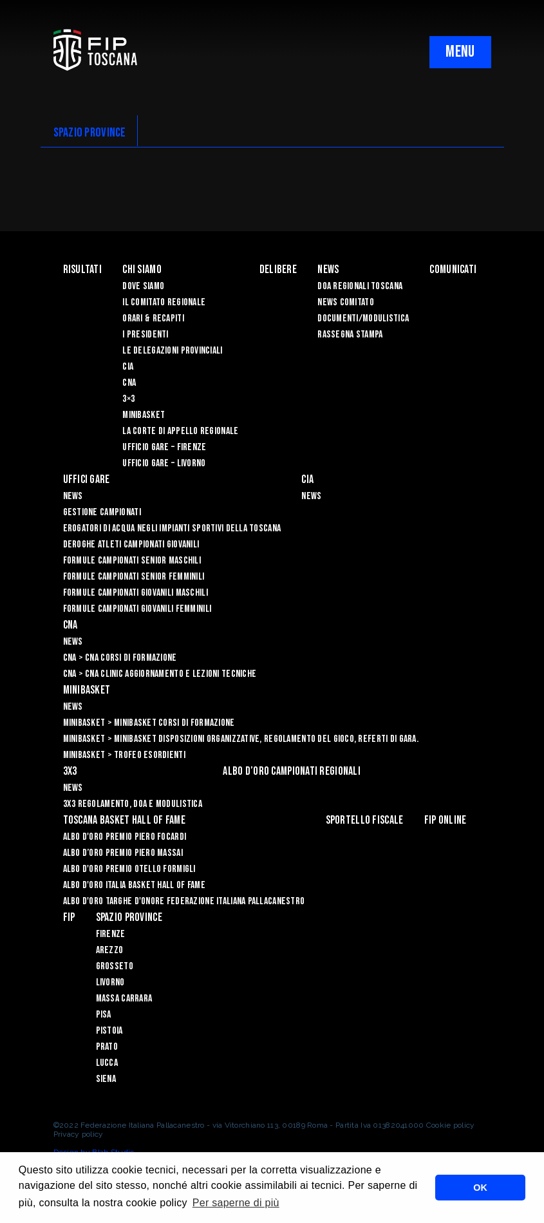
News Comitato (345, 302)
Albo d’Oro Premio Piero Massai (123, 853)
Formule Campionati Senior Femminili (134, 577)
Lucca (107, 1063)
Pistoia (109, 1031)
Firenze (111, 934)
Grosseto (114, 966)
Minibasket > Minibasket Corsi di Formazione (149, 723)
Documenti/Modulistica (363, 318)
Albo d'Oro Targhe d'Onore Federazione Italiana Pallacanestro (184, 901)
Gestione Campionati (102, 512)
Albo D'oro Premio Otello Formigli (129, 869)
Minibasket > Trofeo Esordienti (124, 755)
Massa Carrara (124, 998)
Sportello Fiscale (365, 820)
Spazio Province (129, 917)
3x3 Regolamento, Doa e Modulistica (133, 804)
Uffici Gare (86, 479)
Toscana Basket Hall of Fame (124, 820)
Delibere (278, 269)
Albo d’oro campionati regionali (292, 771)
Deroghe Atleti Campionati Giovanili (131, 544)
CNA (129, 383)
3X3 (70, 771)
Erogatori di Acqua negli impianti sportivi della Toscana (172, 528)
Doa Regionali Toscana (359, 286)
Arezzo (110, 950)
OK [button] (480, 1187)
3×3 (128, 399)
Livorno (110, 982)
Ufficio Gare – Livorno (163, 463)
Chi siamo (142, 269)
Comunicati (452, 269)
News (328, 269)
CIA (127, 367)
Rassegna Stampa (349, 334)
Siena (106, 1079)
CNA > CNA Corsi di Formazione (120, 658)
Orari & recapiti (152, 318)
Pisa (103, 1015)
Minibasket (143, 415)
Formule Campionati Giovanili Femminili (137, 609)
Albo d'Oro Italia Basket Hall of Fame (134, 885)
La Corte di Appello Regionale (180, 431)
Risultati (82, 269)
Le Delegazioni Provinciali (172, 351)
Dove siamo (143, 286)
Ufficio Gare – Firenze (164, 447)
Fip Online (445, 820)
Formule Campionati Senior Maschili (132, 561)
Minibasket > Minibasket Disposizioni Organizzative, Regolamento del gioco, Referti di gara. (240, 739)
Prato (107, 1047)
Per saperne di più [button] (235, 1202)
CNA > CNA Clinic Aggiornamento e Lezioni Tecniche (160, 674)
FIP (69, 917)
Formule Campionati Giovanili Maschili (135, 593)
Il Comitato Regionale (163, 302)
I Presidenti (145, 334)
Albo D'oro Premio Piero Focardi (125, 837)
